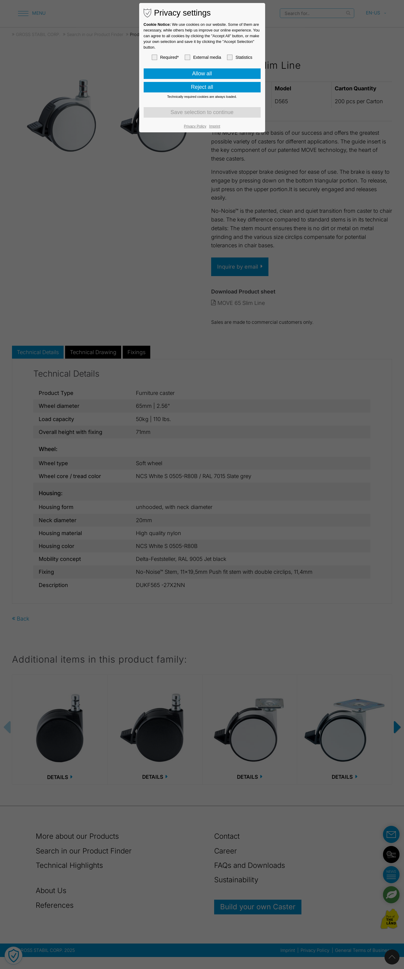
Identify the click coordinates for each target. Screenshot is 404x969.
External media (203, 57)
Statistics (239, 57)
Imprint (214, 126)
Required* (165, 57)
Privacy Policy (195, 126)
